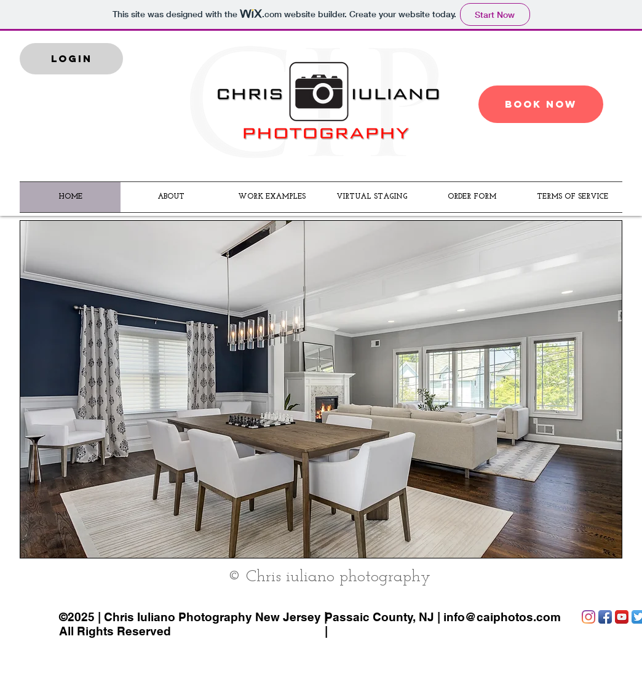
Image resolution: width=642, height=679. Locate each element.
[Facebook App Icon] (605, 617)
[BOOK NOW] (540, 104)
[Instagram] (588, 617)
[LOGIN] (71, 58)
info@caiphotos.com (502, 617)
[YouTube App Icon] (621, 617)
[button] (321, 389)
